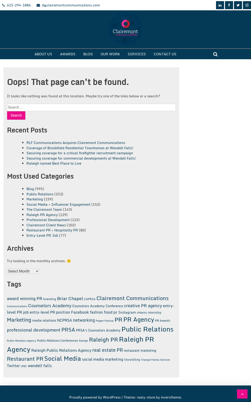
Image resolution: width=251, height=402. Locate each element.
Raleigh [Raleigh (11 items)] (83, 341)
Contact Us (165, 54)
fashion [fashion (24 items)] (96, 312)
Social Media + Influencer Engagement (58, 204)
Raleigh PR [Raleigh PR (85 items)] (103, 339)
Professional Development (48, 219)
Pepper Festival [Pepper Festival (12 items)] (105, 321)
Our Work (110, 54)
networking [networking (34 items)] (84, 320)
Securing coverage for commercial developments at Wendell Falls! (81, 158)
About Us (43, 54)
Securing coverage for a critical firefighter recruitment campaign (79, 153)
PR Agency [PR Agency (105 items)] (138, 319)
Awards (68, 54)
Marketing (34, 199)
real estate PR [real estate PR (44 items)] (107, 350)
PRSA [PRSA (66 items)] (68, 329)
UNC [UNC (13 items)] (24, 366)
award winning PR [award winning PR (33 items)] (24, 298)
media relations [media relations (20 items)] (44, 320)
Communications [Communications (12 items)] (17, 306)
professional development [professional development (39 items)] (34, 329)
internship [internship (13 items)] (154, 312)
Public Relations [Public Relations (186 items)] (147, 329)
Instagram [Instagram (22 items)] (127, 312)
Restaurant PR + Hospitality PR (52, 230)
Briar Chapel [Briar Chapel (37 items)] (70, 298)
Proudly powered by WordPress (95, 397)
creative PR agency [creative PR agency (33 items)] (143, 305)
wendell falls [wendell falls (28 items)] (40, 366)
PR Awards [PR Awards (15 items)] (162, 320)
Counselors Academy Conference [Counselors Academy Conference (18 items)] (97, 306)
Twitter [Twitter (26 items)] (13, 366)
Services (137, 54)
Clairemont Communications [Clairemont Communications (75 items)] (132, 298)
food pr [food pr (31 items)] (110, 312)
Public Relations (39, 194)
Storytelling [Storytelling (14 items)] (132, 359)
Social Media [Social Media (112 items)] (62, 358)
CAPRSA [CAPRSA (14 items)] (89, 299)
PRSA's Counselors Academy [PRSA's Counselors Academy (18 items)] (98, 330)
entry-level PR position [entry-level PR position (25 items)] (50, 312)
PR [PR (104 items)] (118, 319)
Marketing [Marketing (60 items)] (19, 320)
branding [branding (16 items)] (49, 298)
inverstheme (171, 397)
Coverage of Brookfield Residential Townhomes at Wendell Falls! (79, 148)
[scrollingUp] (242, 394)
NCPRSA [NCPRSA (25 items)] (64, 320)
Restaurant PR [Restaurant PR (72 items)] (25, 358)
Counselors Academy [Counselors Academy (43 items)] (49, 305)
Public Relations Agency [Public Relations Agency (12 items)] (21, 341)
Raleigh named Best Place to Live (53, 163)
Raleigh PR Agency (42, 214)
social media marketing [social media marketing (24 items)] (102, 359)
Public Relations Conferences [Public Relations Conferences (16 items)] (57, 340)
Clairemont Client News (46, 225)
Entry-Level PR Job (42, 235)
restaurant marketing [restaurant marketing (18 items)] (140, 350)
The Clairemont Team (44, 209)
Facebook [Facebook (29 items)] (80, 312)
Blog (87, 54)
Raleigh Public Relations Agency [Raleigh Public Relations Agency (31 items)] (61, 350)
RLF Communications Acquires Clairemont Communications (75, 142)
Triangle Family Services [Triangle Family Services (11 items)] (155, 360)
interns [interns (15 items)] (142, 312)
